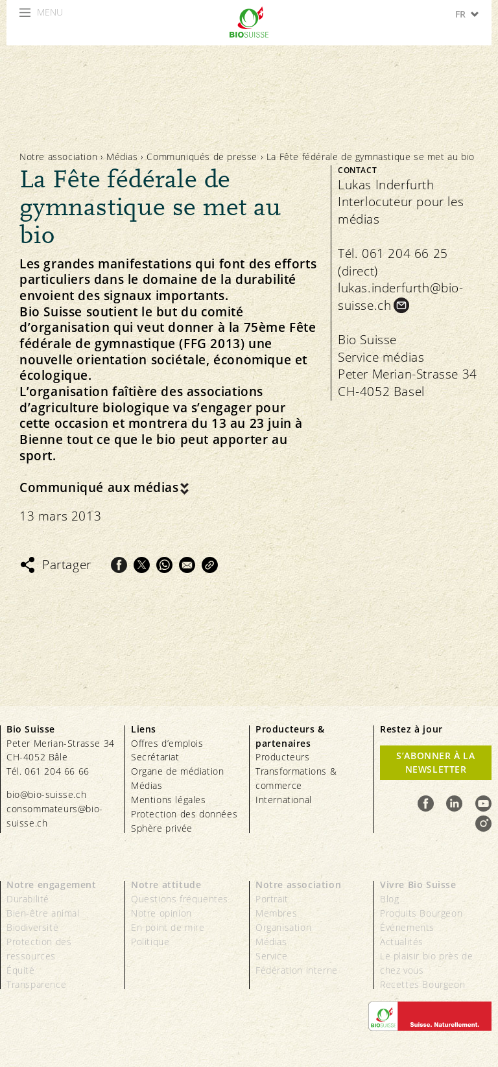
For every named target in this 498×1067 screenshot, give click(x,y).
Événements (407, 927)
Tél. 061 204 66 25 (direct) (393, 262)
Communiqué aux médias (99, 488)
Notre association (58, 156)
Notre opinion (161, 913)
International (283, 799)
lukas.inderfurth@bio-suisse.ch (401, 296)
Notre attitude (166, 884)
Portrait (272, 899)
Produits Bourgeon (421, 913)
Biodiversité (32, 927)
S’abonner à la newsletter (435, 762)
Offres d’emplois (167, 743)
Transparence (36, 984)
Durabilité (27, 899)
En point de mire (168, 927)
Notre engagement (51, 884)
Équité (20, 970)
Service (271, 956)
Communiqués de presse (202, 156)
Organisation (283, 927)
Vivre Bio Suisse (418, 884)
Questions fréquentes (179, 899)
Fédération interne (296, 970)
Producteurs (282, 757)
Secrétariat (155, 757)
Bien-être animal (43, 913)
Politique (150, 941)
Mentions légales (168, 799)
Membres (276, 913)
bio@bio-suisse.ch (46, 794)
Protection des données (184, 814)
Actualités (401, 941)
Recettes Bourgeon (422, 984)
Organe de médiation (177, 771)
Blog (389, 899)
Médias (122, 156)
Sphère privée (162, 828)
